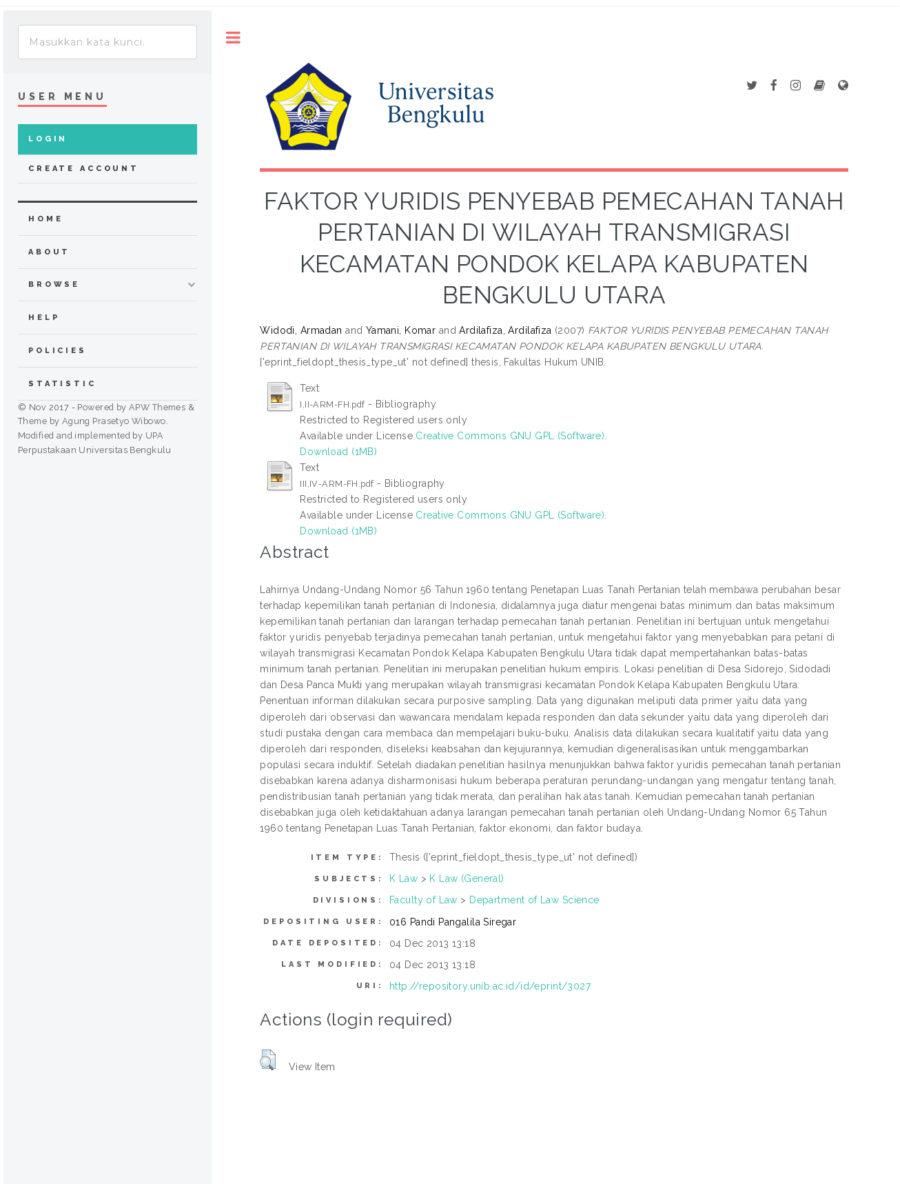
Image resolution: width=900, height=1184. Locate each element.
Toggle (233, 37)
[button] (268, 1060)
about (49, 252)
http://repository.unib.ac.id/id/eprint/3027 (490, 986)
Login (48, 138)
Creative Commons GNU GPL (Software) (510, 435)
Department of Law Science (534, 899)
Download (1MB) (338, 451)
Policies (57, 350)
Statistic (62, 383)
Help (43, 317)
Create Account (83, 168)
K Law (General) (466, 878)
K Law (403, 878)
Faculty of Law (423, 899)
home (45, 218)
